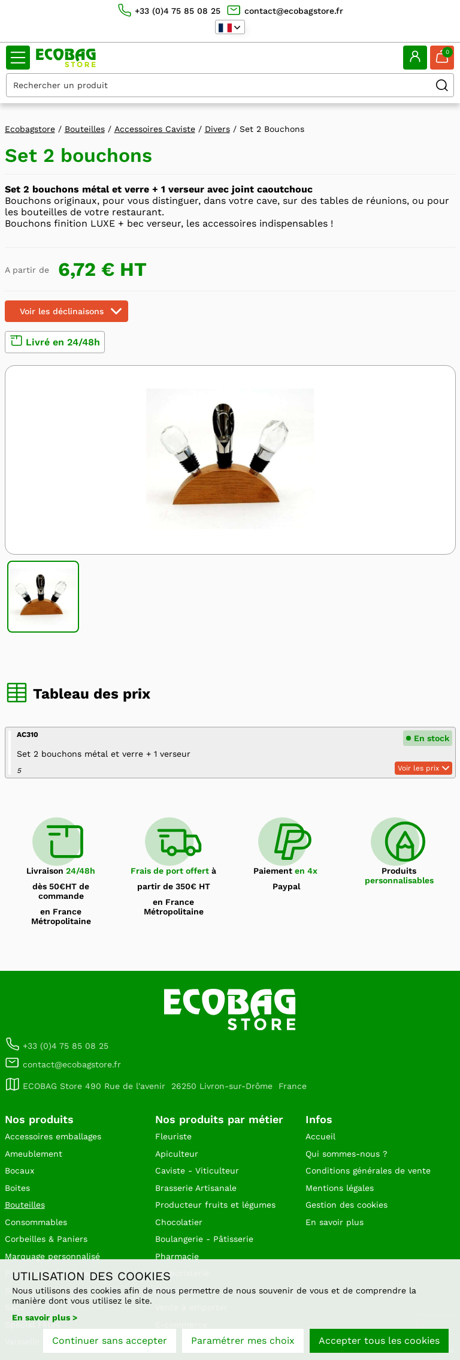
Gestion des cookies (346, 1204)
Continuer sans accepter (109, 1340)
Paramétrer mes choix (243, 1340)
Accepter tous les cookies (379, 1340)
